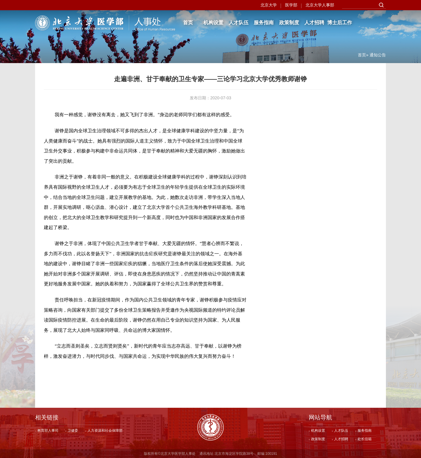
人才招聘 (314, 22)
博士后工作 (339, 22)
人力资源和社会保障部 (104, 430)
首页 (188, 22)
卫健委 (73, 430)
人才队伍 (239, 22)
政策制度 (289, 22)
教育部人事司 (47, 430)
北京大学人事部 (320, 5)
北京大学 (268, 5)
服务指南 (264, 22)
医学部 (291, 5)
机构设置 (213, 22)
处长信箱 (365, 439)
